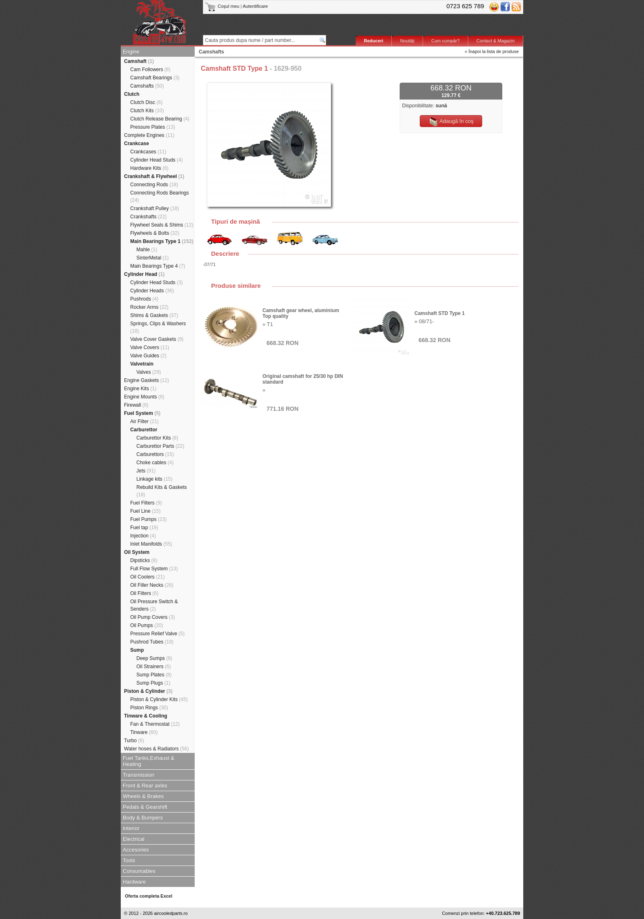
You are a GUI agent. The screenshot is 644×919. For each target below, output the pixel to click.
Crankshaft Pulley (154, 208)
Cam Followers (150, 69)
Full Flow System (154, 569)
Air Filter (144, 421)
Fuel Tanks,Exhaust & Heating (149, 761)
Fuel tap (144, 527)
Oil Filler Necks (151, 585)
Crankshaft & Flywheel (154, 176)
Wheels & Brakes (143, 796)
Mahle (146, 249)
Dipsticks (143, 560)
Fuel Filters (146, 503)
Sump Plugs (153, 683)
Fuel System (142, 413)
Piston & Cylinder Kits (159, 699)
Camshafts (147, 86)
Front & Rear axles (145, 785)
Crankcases (148, 152)
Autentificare (255, 6)
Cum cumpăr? (445, 40)
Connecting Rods (154, 185)
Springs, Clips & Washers (158, 327)
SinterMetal (152, 258)
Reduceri (373, 40)
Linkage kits (154, 479)
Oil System (137, 552)
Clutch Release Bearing (159, 119)
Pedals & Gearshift (145, 807)
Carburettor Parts (160, 446)
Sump (137, 650)
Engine (131, 52)
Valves (148, 372)
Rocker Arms (149, 307)
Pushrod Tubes (151, 642)
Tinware (144, 732)
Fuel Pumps (148, 519)
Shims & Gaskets (154, 315)
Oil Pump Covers (152, 617)
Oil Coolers (147, 577)
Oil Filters (144, 593)
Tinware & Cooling (145, 716)
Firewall (136, 405)
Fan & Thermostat (155, 724)
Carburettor (143, 430)
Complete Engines (149, 135)
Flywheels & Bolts (154, 233)
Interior (131, 828)
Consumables (139, 871)
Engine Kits (140, 388)
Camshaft (139, 61)
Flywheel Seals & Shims (161, 225)
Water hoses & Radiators (156, 749)
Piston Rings (149, 708)
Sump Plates (154, 675)
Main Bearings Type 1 (161, 241)
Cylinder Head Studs (156, 160)
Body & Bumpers (143, 818)
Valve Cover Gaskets (157, 339)
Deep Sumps (154, 658)
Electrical (134, 839)
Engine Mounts (144, 397)
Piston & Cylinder (148, 691)
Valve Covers (149, 347)
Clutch (131, 94)
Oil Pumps (146, 625)
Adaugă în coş (451, 122)
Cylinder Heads (152, 291)
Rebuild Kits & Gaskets (161, 491)
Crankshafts (148, 217)
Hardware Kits (149, 168)
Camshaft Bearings (154, 78)
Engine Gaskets (146, 380)
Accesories (136, 850)
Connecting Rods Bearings (159, 196)
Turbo (134, 740)
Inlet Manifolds (151, 544)
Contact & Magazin (495, 40)
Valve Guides (148, 356)
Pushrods (144, 299)
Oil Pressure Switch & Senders (154, 605)
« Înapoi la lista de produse (492, 51)
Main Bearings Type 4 (157, 266)
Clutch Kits (147, 110)
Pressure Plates (152, 127)
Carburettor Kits (157, 438)
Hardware (134, 882)
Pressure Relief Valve (157, 634)
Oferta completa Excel (148, 896)
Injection (143, 536)
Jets (146, 471)
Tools (129, 860)
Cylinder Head (144, 274)
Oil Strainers (153, 666)
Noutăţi (407, 40)
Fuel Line (145, 511)
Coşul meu (223, 6)
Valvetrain (142, 364)
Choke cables (155, 462)
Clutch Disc (146, 102)
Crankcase (136, 143)
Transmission (138, 775)
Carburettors (155, 454)
